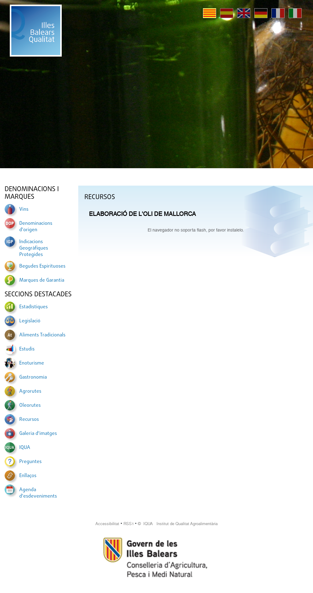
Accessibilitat (107, 523)
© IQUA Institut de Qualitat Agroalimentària (178, 523)
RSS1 (128, 523)
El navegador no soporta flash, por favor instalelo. (196, 230)
